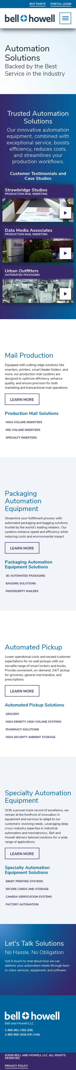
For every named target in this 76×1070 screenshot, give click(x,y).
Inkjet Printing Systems (24, 881)
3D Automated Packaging (25, 575)
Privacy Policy (16, 1066)
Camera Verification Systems (29, 896)
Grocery (12, 714)
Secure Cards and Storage (27, 889)
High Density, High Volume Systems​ (33, 721)
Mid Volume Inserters (23, 430)
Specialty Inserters (21, 437)
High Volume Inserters (24, 422)
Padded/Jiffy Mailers (22, 591)
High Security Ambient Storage (30, 737)
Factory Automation (22, 904)
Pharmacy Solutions (22, 729)
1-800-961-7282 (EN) (19, 1030)
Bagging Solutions (21, 583)
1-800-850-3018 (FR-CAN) (22, 1034)
